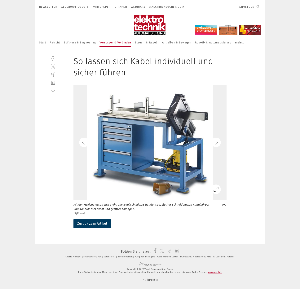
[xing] (53, 74)
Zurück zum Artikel (92, 223)
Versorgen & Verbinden (115, 42)
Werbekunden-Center (168, 257)
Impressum (185, 257)
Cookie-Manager (73, 257)
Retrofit (55, 42)
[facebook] (53, 58)
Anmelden (246, 6)
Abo (100, 257)
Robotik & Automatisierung (213, 42)
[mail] (53, 91)
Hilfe (209, 257)
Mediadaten (199, 257)
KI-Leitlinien (219, 257)
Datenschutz (110, 257)
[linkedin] (53, 82)
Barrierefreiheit (125, 257)
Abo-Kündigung (148, 257)
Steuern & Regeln (146, 42)
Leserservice (89, 257)
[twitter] (53, 66)
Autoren (231, 257)
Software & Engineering (80, 42)
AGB (137, 257)
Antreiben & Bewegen (176, 42)
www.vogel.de (215, 272)
